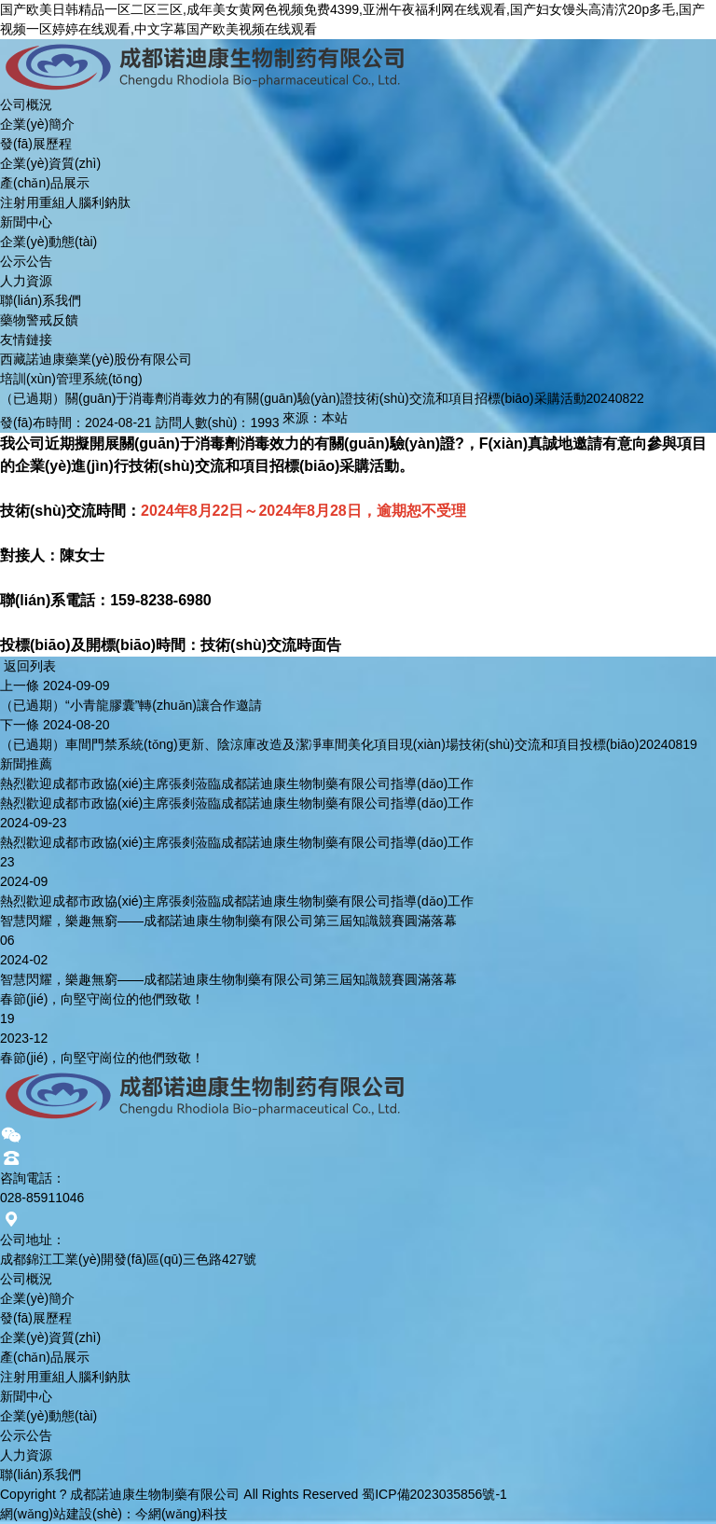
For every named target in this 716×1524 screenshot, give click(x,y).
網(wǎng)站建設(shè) (61, 1513)
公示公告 (26, 261)
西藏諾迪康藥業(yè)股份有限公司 (96, 359)
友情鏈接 (26, 339)
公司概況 (26, 104)
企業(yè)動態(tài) (48, 241)
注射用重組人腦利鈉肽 (65, 202)
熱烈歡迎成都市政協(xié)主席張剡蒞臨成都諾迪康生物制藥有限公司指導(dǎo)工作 (237, 783)
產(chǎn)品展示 (45, 182)
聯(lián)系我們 (40, 300)
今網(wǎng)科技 (181, 1513)
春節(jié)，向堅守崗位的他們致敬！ (102, 998)
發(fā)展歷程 (36, 143)
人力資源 (26, 280)
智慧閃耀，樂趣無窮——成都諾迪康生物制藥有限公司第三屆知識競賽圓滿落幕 (228, 920)
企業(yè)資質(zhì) (50, 163)
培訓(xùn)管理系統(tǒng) (71, 378)
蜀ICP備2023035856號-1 (434, 1494)
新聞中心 (26, 222)
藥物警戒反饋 (39, 319)
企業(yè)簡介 (37, 124)
